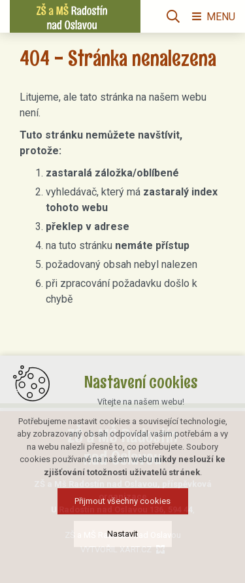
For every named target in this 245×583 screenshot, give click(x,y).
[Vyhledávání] (173, 16)
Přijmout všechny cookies (122, 501)
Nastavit (122, 534)
